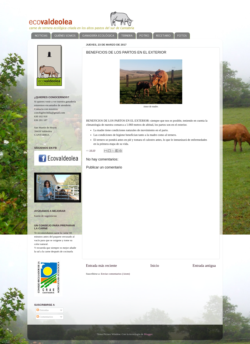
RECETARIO (163, 35)
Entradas (43, 310)
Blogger (148, 334)
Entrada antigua (204, 265)
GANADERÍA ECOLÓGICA (98, 35)
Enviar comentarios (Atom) (115, 273)
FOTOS (182, 35)
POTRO (144, 35)
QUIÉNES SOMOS (65, 35)
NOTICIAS (41, 35)
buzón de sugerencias (45, 215)
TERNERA (127, 35)
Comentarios (45, 316)
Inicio (154, 265)
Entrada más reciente (101, 265)
